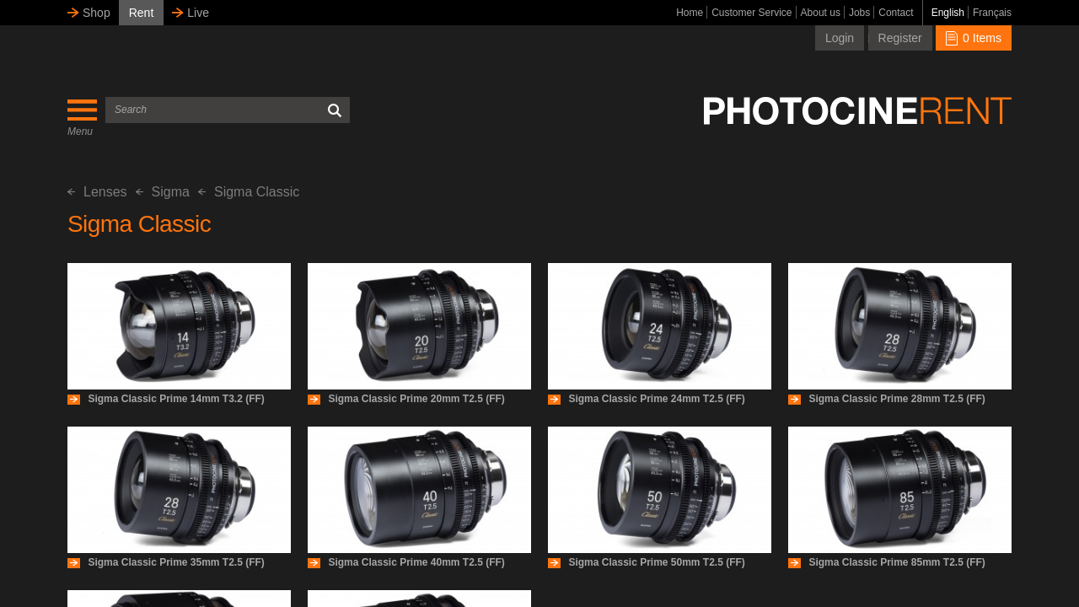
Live (198, 12)
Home (689, 13)
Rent (141, 12)
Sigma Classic (248, 192)
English (947, 13)
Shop (96, 12)
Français (992, 13)
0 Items (973, 38)
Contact (895, 13)
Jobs (859, 13)
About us (820, 13)
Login (839, 38)
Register (900, 38)
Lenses (97, 192)
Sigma (163, 192)
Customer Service (751, 13)
